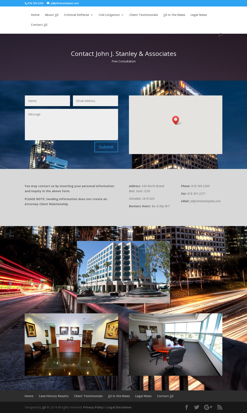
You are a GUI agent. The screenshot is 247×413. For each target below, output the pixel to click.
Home (35, 15)
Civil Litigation (109, 15)
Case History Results (54, 396)
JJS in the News (174, 15)
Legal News (199, 15)
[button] (177, 120)
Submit (106, 147)
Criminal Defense (76, 15)
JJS (44, 407)
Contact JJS (39, 25)
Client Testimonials (143, 15)
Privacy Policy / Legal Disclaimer (107, 407)
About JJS (52, 15)
